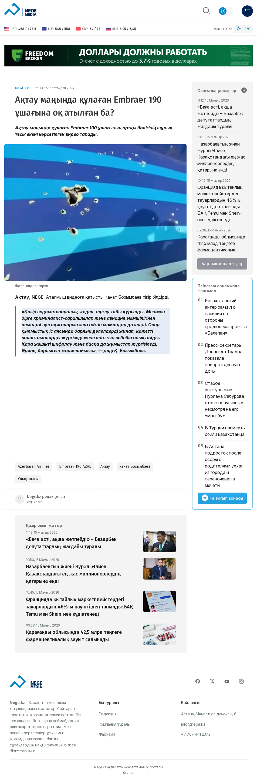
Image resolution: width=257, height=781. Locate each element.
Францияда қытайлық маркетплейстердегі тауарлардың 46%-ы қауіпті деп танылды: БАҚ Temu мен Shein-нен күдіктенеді (219, 203)
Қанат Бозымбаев (134, 466)
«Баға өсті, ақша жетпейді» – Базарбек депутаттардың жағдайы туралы (220, 116)
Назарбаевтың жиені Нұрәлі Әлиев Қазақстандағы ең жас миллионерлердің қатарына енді (221, 157)
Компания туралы (115, 724)
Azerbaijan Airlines (34, 466)
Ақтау (105, 466)
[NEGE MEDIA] (20, 10)
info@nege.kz (193, 724)
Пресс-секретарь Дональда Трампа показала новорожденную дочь (223, 358)
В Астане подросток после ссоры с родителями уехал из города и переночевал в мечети (224, 466)
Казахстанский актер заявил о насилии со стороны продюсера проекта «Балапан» (226, 317)
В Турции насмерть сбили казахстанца (225, 431)
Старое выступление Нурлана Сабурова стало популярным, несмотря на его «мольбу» (225, 399)
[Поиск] (206, 11)
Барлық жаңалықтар (222, 263)
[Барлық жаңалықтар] (244, 91)
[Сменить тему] (226, 11)
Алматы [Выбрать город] (223, 29)
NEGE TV (22, 88)
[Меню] (247, 11)
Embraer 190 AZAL (75, 466)
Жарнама (107, 734)
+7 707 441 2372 (196, 734)
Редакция (108, 714)
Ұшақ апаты (28, 479)
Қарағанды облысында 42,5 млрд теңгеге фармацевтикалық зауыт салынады (221, 246)
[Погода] (243, 29)
